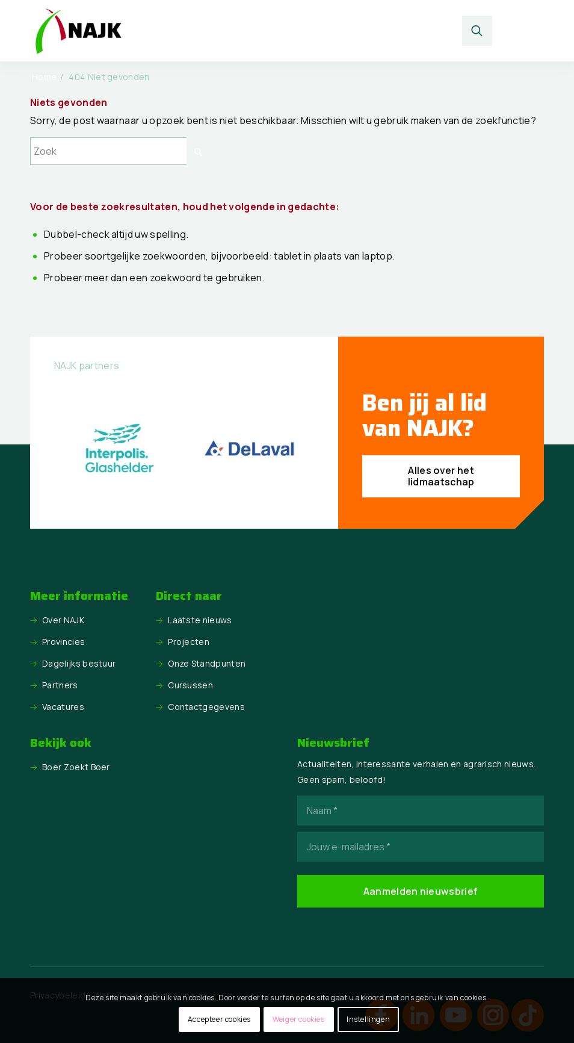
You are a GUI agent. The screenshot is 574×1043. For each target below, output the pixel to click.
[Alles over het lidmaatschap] (441, 476)
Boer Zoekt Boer (76, 767)
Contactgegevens (206, 706)
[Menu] (524, 31)
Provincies (63, 641)
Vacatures (63, 706)
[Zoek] (477, 31)
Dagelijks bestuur (79, 663)
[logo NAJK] (78, 31)
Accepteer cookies (219, 1019)
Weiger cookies (298, 1019)
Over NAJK (63, 620)
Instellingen (368, 1019)
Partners (60, 685)
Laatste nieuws (200, 620)
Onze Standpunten (206, 663)
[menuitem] (480, 31)
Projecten (188, 641)
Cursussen (190, 685)
